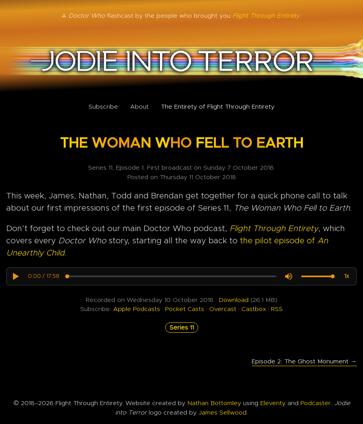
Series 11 (182, 327)
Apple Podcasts (136, 309)
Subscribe (103, 107)
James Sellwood (223, 412)
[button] (15, 276)
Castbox (253, 309)
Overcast (222, 309)
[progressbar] (43, 276)
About (139, 107)
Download (234, 300)
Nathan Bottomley (214, 403)
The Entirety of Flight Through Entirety (218, 107)
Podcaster (315, 403)
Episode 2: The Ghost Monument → (304, 361)
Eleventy (273, 403)
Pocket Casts (184, 309)
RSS (277, 309)
